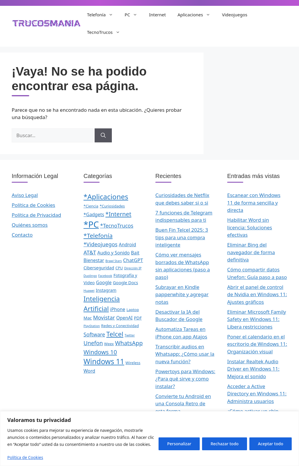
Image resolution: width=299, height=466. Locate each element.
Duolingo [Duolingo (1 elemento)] (90, 276)
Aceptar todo (270, 443)
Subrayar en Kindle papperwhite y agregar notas (181, 294)
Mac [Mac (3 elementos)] (88, 318)
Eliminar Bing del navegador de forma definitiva (251, 252)
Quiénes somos (30, 224)
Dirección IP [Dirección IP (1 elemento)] (133, 268)
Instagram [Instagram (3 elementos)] (106, 290)
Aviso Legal (25, 195)
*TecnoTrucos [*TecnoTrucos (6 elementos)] (116, 225)
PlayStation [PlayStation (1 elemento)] (92, 326)
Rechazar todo (225, 443)
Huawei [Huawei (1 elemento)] (89, 291)
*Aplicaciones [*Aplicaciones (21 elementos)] (106, 196)
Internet (157, 15)
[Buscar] (103, 135)
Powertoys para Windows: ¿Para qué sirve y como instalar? (185, 379)
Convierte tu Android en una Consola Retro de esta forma (183, 403)
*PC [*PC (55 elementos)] (91, 224)
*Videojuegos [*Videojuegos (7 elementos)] (100, 244)
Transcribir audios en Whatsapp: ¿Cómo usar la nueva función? (184, 354)
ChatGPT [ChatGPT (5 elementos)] (133, 260)
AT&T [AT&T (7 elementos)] (90, 252)
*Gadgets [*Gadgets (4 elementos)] (94, 214)
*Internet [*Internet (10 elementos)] (118, 214)
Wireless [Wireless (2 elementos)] (133, 362)
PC (134, 14)
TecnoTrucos (106, 32)
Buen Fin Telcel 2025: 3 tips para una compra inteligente (181, 237)
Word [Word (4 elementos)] (89, 371)
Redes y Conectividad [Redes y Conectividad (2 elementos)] (120, 325)
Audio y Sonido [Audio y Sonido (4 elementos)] (113, 252)
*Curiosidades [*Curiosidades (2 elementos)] (112, 206)
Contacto (22, 234)
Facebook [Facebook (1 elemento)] (105, 276)
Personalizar (179, 443)
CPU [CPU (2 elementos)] (119, 267)
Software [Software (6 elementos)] (94, 334)
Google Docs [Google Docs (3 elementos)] (125, 282)
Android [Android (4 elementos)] (127, 244)
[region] (149, 438)
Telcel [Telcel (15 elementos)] (114, 333)
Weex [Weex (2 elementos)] (109, 343)
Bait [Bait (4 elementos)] (135, 252)
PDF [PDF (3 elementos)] (138, 318)
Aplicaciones (197, 14)
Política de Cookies (25, 457)
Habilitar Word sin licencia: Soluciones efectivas (249, 227)
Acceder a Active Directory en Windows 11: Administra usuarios (256, 393)
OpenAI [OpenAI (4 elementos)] (124, 318)
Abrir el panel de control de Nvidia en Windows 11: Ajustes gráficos (257, 294)
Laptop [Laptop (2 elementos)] (132, 309)
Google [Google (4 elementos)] (104, 282)
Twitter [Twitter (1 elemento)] (130, 335)
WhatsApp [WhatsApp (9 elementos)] (129, 343)
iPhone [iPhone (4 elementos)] (117, 309)
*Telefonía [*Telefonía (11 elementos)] (98, 235)
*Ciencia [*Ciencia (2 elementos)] (91, 206)
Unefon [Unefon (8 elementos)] (93, 343)
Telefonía (103, 14)
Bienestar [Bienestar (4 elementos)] (94, 260)
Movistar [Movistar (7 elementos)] (104, 317)
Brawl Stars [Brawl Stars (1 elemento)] (113, 261)
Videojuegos (234, 15)
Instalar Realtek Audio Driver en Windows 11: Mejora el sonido (253, 369)
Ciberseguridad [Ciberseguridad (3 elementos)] (99, 267)
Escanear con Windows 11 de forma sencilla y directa (253, 202)
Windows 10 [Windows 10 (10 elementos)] (100, 352)
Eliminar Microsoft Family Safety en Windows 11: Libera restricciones (256, 319)
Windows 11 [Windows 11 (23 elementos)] (104, 361)
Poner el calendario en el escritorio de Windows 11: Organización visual (257, 344)
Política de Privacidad (36, 215)
